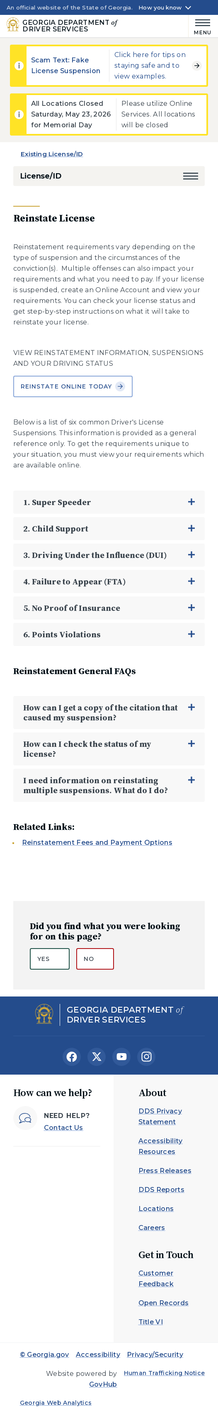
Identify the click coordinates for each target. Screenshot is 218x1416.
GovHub (103, 1384)
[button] (190, 176)
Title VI (150, 1322)
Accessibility (98, 1355)
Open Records (163, 1303)
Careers (151, 1228)
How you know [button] (160, 8)
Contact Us (63, 1128)
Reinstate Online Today (73, 386)
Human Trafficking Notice (164, 1373)
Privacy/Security (155, 1355)
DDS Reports (161, 1190)
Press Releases (164, 1171)
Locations (156, 1209)
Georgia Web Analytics (56, 1402)
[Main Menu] (200, 26)
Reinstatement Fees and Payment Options (97, 842)
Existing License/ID (52, 154)
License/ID (40, 176)
